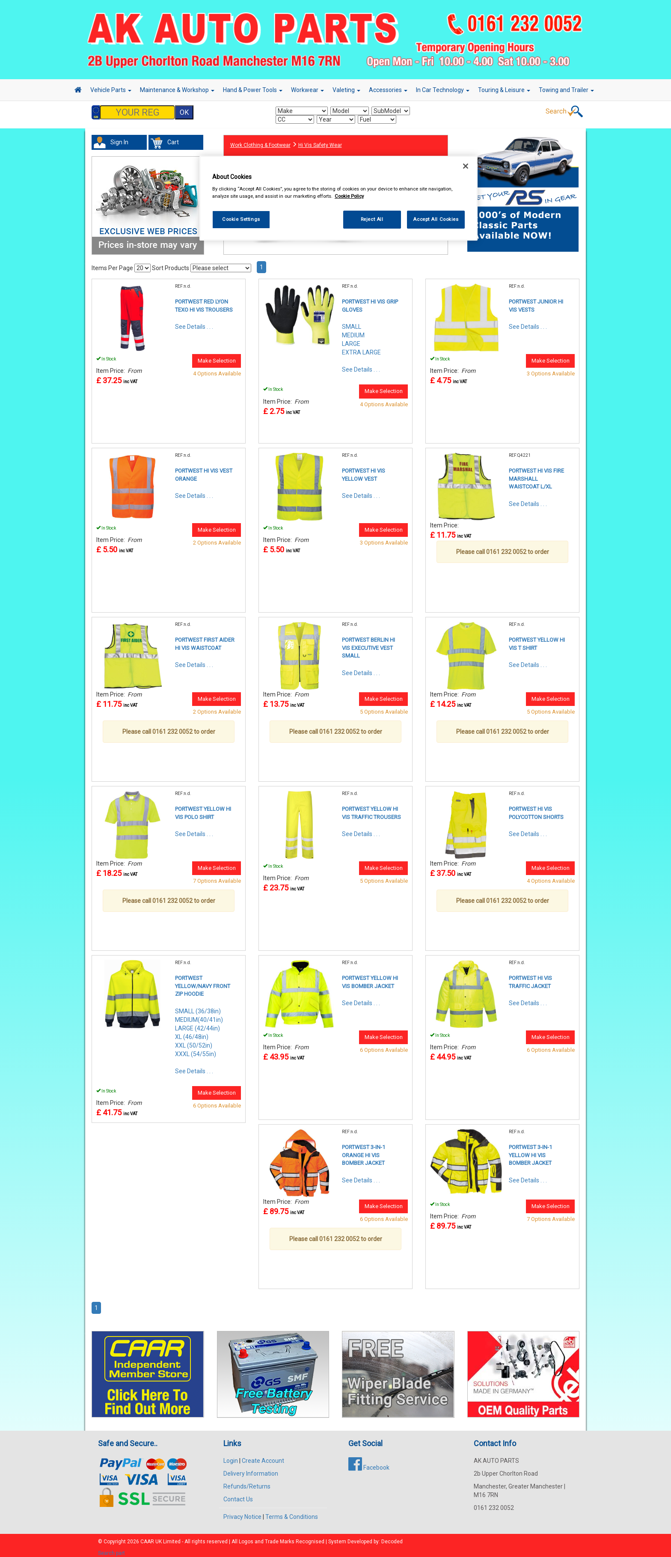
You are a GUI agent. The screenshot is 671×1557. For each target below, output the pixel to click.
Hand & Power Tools (252, 89)
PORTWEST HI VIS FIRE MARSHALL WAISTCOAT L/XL (536, 474)
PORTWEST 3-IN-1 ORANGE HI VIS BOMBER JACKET (363, 1151)
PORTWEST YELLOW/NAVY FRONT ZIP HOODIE (202, 982)
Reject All (372, 219)
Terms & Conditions (291, 1512)
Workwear (307, 89)
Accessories (388, 89)
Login (230, 1456)
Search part (111, 1549)
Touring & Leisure (504, 89)
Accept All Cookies (435, 219)
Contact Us (238, 1495)
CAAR (147, 1537)
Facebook (368, 1463)
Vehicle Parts (110, 89)
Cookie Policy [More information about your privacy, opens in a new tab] (349, 196)
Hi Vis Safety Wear (320, 141)
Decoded (392, 1537)
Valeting (346, 89)
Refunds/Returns (246, 1482)
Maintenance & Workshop (177, 89)
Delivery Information (250, 1469)
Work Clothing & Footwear (260, 141)
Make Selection (217, 356)
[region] (338, 198)
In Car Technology (442, 89)
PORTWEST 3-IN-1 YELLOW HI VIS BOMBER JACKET (530, 1151)
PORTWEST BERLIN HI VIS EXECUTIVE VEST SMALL (368, 643)
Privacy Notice (242, 1512)
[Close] (465, 166)
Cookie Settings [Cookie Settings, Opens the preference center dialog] (241, 219)
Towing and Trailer (566, 89)
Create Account (263, 1456)
